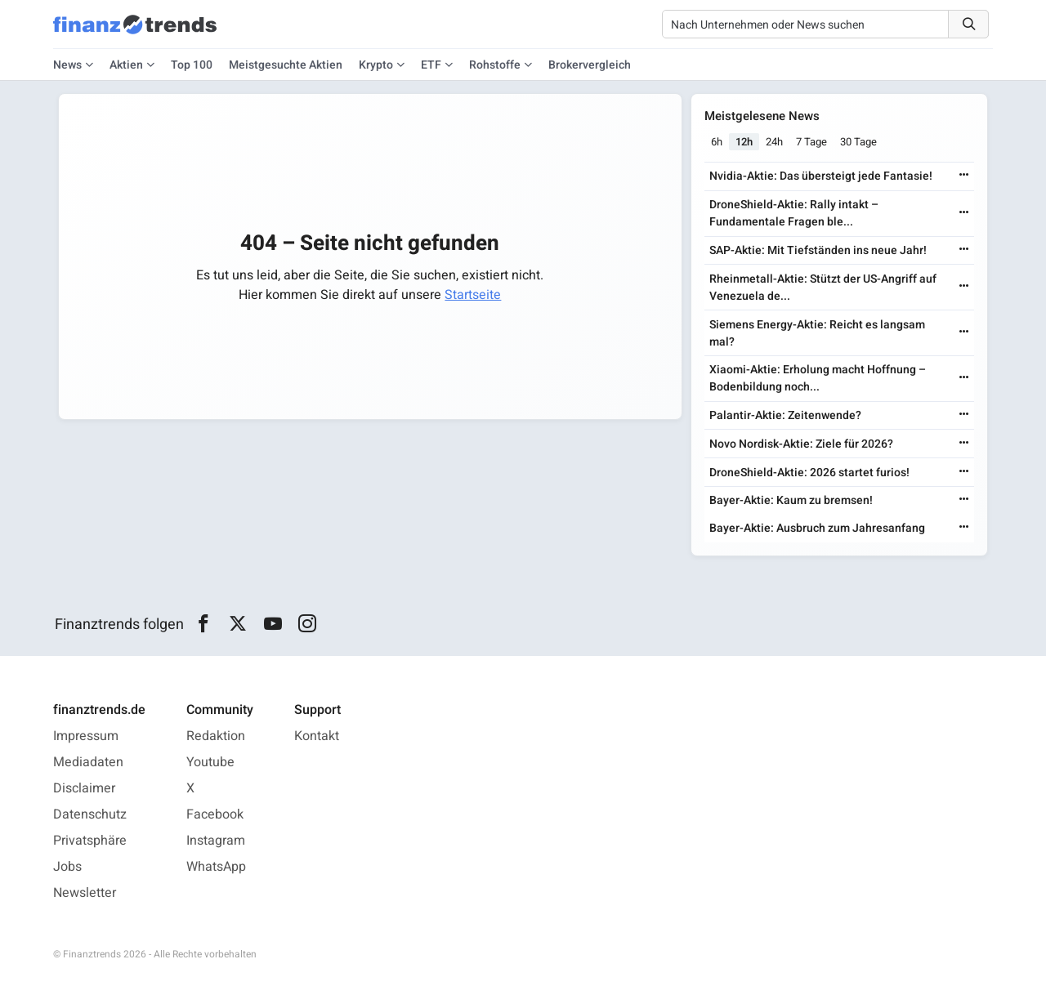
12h (744, 141)
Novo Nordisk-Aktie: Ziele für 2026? (801, 444)
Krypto (376, 65)
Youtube (210, 762)
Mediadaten (88, 762)
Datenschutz (90, 814)
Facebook (215, 814)
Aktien (126, 65)
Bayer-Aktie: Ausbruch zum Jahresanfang (817, 528)
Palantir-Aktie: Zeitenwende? (785, 415)
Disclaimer (84, 788)
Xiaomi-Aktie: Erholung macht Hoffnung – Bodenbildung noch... (817, 378)
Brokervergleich (589, 65)
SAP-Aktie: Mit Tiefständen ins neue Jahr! (818, 250)
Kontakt (316, 736)
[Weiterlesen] (964, 176)
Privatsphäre (90, 840)
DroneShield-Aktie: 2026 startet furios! (809, 472)
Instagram (215, 840)
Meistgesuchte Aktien (285, 65)
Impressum (85, 736)
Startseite (473, 295)
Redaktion (215, 736)
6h (716, 141)
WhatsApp (216, 867)
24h (774, 141)
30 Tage (858, 141)
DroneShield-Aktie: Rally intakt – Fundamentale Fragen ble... (793, 213)
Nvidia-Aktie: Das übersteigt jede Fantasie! (820, 176)
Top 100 (191, 65)
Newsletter (84, 893)
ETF (431, 65)
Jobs (67, 867)
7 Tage (811, 141)
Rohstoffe (495, 65)
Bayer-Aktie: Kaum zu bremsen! (791, 500)
